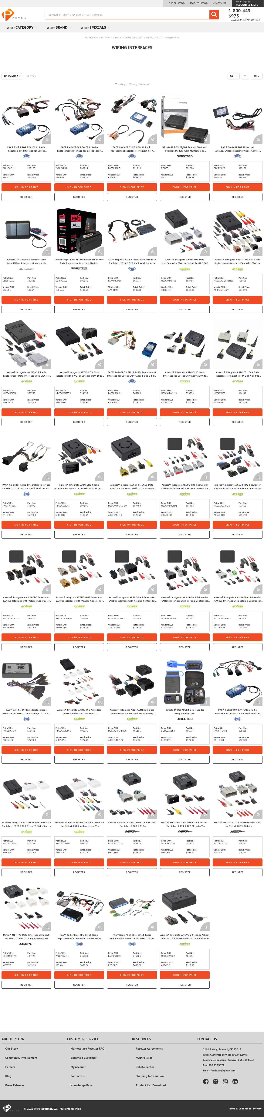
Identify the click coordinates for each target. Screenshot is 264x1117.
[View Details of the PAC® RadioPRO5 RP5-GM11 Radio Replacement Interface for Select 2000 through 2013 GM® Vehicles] (79, 929)
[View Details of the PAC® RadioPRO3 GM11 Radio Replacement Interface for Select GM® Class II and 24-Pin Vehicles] (132, 366)
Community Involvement (21, 1066)
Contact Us (78, 1084)
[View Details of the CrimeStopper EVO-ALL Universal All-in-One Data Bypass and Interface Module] (79, 254)
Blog (8, 1084)
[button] (245, 99)
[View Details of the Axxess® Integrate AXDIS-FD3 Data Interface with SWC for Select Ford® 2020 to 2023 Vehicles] (79, 366)
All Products (91, 38)
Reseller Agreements (149, 1057)
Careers (10, 1075)
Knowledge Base (81, 1094)
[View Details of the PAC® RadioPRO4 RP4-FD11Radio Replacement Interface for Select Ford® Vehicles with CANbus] (79, 141)
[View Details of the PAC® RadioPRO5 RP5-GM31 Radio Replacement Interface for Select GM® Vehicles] (132, 141)
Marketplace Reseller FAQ (87, 1057)
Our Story (11, 1057)
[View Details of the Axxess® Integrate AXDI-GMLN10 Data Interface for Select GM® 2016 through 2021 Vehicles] (132, 479)
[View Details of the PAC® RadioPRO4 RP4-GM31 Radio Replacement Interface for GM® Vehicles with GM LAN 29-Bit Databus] (237, 704)
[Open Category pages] (38, 27)
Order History (177, 3)
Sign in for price (26, 209)
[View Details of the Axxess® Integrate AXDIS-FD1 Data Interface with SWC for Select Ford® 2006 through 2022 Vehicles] (185, 254)
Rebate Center (145, 1075)
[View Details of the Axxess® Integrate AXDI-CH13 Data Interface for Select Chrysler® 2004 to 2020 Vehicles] (185, 366)
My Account (219, 3)
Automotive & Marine (111, 38)
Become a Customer (83, 1066)
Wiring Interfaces (172, 38)
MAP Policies (144, 1066)
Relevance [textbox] (11, 99)
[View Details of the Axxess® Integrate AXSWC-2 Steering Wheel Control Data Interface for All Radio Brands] (185, 929)
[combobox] (132, 14)
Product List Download (151, 1094)
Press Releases (14, 1094)
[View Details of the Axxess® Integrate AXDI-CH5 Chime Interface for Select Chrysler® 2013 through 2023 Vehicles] (79, 479)
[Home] (14, 15)
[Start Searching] (214, 14)
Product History (199, 3)
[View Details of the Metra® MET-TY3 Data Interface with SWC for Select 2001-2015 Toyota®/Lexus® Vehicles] (26, 929)
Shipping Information (150, 1084)
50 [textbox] (231, 99)
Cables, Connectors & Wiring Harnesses (144, 38)
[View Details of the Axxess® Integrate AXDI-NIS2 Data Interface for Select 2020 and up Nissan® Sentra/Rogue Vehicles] (79, 817)
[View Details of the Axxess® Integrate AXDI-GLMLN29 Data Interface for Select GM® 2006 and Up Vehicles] (132, 704)
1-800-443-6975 (240, 13)
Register (26, 219)
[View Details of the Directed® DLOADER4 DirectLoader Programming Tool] (185, 704)
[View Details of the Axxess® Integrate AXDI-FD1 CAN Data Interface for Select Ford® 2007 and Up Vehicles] (237, 366)
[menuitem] (21, 27)
